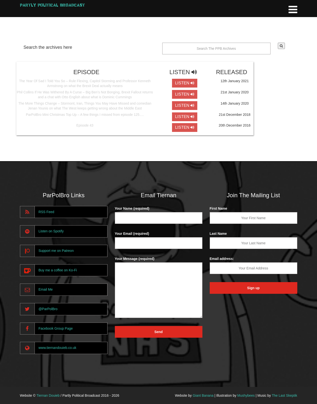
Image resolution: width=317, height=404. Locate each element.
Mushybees (246, 395)
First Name (218, 208)
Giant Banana (203, 395)
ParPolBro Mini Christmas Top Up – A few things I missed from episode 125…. (85, 115)
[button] (281, 46)
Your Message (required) (134, 259)
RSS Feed (46, 212)
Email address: (222, 259)
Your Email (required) (132, 234)
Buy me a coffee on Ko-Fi (57, 270)
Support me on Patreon (56, 251)
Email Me (45, 289)
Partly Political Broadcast (52, 5)
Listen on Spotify (51, 231)
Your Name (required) (132, 208)
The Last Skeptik (284, 395)
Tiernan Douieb (48, 395)
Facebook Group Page (55, 328)
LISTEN (184, 83)
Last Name (218, 234)
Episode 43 (84, 125)
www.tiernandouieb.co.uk (57, 348)
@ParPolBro (47, 309)
